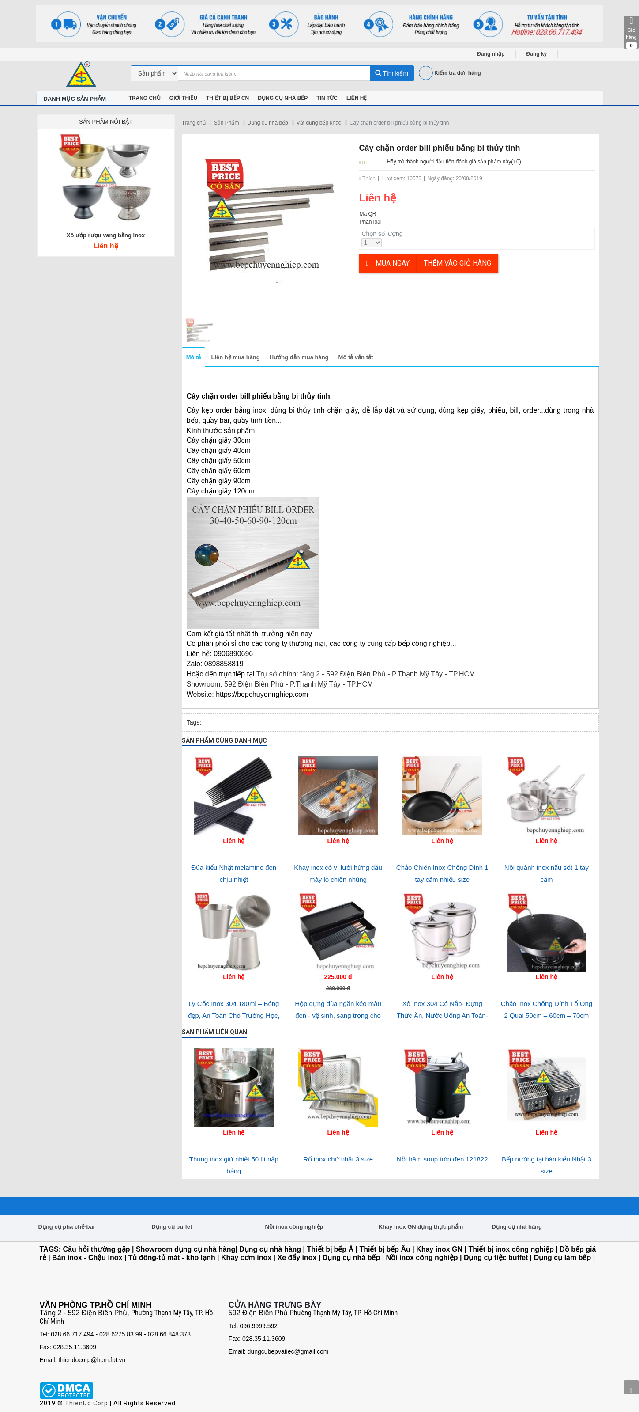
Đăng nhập (490, 54)
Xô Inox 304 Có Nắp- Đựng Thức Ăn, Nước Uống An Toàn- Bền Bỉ (442, 1015)
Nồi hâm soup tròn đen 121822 (442, 1159)
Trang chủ (194, 123)
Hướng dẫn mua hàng (299, 357)
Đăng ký (536, 54)
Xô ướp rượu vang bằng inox (106, 235)
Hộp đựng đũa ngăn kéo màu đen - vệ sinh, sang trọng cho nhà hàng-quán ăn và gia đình (338, 1015)
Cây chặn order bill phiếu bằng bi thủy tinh (399, 123)
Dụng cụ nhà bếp (267, 123)
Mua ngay (388, 263)
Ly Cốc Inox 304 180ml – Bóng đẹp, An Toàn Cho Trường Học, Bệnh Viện (234, 1015)
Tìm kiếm (391, 73)
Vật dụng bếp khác (319, 123)
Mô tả (193, 357)
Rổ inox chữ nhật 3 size (338, 1159)
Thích (367, 178)
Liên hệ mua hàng (235, 357)
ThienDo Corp (86, 1403)
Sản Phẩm (226, 123)
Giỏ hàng (631, 32)
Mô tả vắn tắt (355, 357)
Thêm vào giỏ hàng (457, 263)
